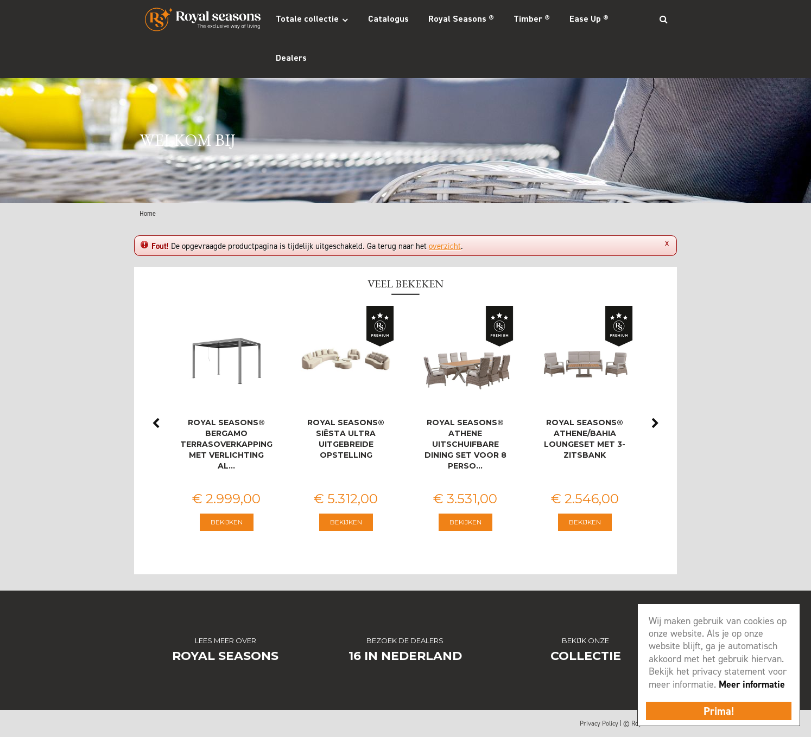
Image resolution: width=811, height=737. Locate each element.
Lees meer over (225, 640)
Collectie (585, 656)
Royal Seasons (225, 656)
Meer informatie (752, 684)
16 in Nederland (405, 656)
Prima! (719, 711)
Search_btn (663, 19)
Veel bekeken (405, 284)
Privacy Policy (599, 723)
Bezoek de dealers (404, 640)
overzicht (445, 246)
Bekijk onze (585, 640)
